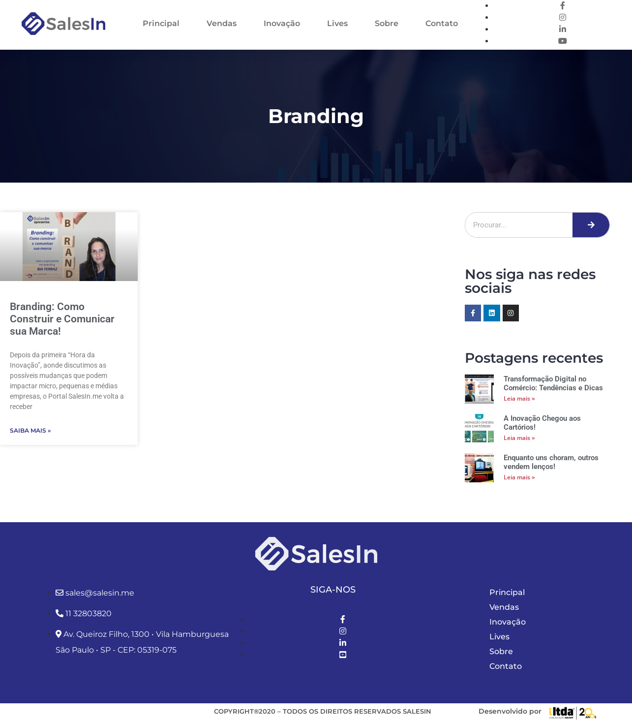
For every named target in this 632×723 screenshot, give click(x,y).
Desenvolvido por (510, 711)
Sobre (386, 23)
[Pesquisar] (590, 225)
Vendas (222, 23)
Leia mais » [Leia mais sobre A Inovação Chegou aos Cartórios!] (519, 438)
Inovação (282, 23)
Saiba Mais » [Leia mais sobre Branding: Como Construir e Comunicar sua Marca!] (30, 430)
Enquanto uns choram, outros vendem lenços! (551, 462)
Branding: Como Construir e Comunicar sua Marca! (62, 319)
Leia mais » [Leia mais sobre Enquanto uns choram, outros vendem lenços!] (519, 477)
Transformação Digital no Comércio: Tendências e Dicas (553, 383)
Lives (337, 23)
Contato (441, 23)
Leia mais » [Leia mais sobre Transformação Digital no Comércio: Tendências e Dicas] (519, 398)
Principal (161, 23)
